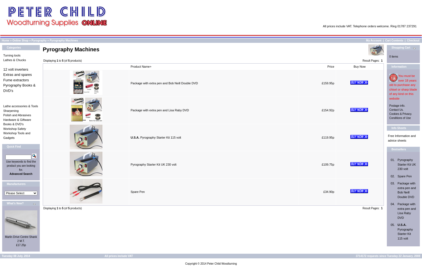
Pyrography (39, 40)
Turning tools (11, 55)
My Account (373, 40)
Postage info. (397, 105)
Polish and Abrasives (17, 115)
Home (6, 40)
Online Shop (20, 40)
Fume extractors (16, 80)
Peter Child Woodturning (222, 263)
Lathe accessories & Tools (20, 106)
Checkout (413, 40)
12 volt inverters (15, 69)
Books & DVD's (13, 124)
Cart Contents (394, 40)
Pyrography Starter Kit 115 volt (155, 137)
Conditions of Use (400, 117)
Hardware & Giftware (17, 119)
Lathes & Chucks (14, 60)
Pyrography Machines (64, 40)
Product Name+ (140, 66)
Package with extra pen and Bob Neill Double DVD (164, 83)
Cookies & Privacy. (400, 113)
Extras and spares (17, 75)
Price (330, 66)
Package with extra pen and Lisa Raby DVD (159, 110)
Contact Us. (396, 109)
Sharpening (11, 110)
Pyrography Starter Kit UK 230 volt (153, 164)
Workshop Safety (14, 128)
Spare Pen (137, 191)
